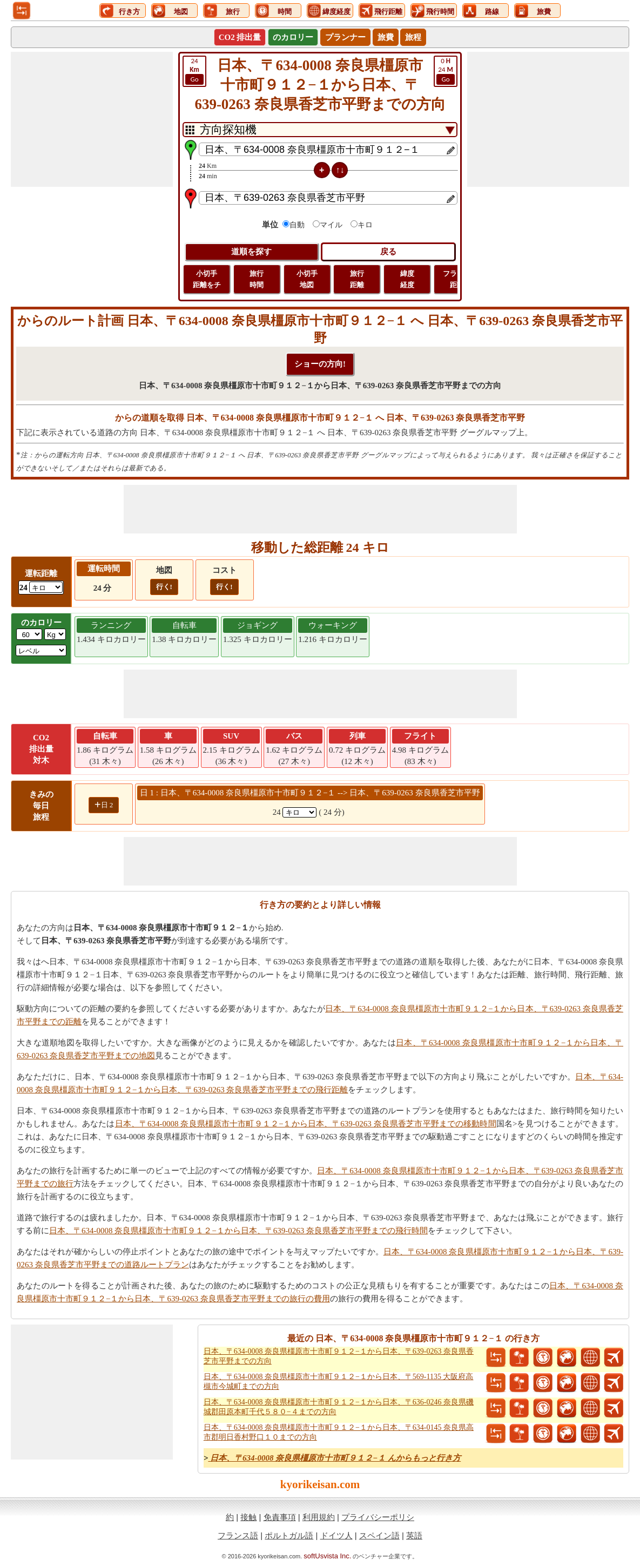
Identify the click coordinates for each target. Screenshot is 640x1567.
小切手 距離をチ (207, 279)
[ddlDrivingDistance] (46, 587)
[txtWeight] (29, 634)
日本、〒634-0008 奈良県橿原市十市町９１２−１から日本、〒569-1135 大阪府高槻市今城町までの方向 (339, 1381)
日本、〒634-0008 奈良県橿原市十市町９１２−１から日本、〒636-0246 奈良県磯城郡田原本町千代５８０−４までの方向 (339, 1407)
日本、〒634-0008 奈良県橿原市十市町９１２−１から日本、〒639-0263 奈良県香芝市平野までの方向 (339, 1356)
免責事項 (280, 1517)
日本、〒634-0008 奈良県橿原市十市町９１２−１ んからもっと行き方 (334, 1458)
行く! (164, 587)
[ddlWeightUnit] (55, 634)
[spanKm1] (299, 812)
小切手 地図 (307, 279)
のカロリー (293, 37)
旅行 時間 (257, 279)
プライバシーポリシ (377, 1517)
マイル (331, 225)
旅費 (386, 37)
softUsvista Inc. (327, 1556)
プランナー (345, 37)
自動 (297, 225)
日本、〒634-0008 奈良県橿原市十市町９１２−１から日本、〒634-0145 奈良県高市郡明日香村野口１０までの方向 (339, 1432)
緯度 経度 (407, 279)
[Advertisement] (92, 119)
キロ (365, 225)
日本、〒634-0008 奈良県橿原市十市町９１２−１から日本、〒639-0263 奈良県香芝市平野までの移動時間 (305, 1123)
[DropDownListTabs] (320, 129)
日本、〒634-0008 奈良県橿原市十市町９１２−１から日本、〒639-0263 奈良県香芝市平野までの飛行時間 (238, 1230)
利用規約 (318, 1517)
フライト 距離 (457, 279)
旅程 (413, 37)
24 (445, 71)
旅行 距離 (357, 279)
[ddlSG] (41, 650)
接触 (248, 1517)
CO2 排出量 (240, 37)
